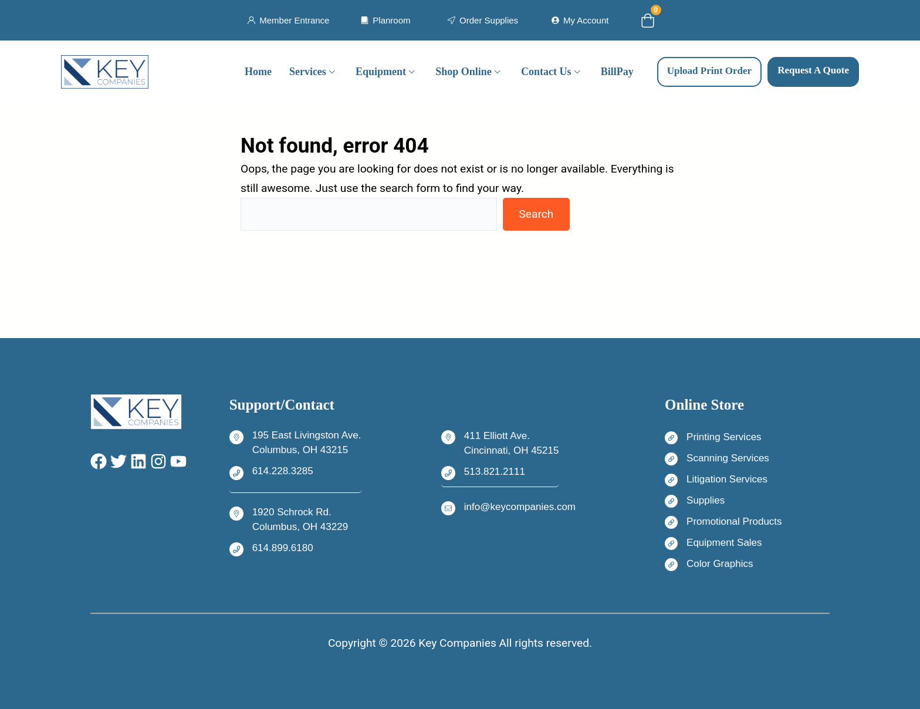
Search (536, 214)
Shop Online (463, 71)
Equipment (381, 71)
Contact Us (546, 71)
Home (258, 71)
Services (307, 71)
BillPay (617, 71)
